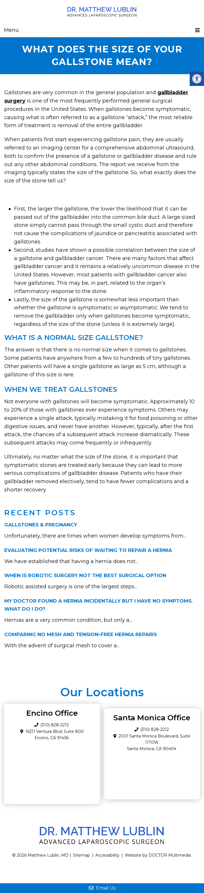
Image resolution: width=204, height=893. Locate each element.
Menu (11, 30)
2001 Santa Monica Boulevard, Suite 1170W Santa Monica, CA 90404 (154, 742)
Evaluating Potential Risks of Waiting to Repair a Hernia (88, 550)
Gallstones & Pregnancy (40, 525)
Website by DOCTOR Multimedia (158, 855)
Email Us (102, 888)
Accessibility (107, 855)
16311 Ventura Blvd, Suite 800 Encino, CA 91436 (54, 734)
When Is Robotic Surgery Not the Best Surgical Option (85, 575)
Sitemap (81, 855)
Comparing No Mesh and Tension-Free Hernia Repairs (80, 634)
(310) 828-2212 (154, 729)
